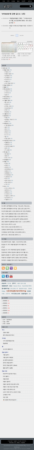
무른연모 (7, 123)
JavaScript (9, 108)
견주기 (14, 283)
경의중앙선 (9, 169)
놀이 (7, 127)
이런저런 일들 (10, 146)
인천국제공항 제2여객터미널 (16, 291)
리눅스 (8, 133)
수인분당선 (9, 175)
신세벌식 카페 (6, 394)
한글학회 (5, 343)
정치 (7, 148)
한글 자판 (8, 70)
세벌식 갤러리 (6, 381)
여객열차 (7, 159)
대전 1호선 (8, 182)
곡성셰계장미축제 (26, 286)
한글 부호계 (8, 85)
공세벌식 (8, 75)
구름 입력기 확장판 (8, 357)
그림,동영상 (9, 125)
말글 (6, 87)
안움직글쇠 (24, 293)
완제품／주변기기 (11, 119)
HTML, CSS (9, 106)
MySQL (8, 112)
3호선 (7, 165)
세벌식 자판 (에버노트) (9, 389)
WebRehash (17, 447)
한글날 (3, 291)
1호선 (7, 163)
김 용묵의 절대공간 (8, 360)
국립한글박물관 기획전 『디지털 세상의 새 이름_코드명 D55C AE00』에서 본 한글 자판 (20, 20)
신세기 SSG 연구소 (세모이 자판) (12, 392)
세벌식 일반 (9, 73)
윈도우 (8, 131)
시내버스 (8, 194)
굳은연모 (7, 115)
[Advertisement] (17, 421)
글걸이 (15, 441)
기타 (7, 184)
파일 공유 (8, 138)
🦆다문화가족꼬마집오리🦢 (10, 400)
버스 (6, 186)
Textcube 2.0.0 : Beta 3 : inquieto (17, 442)
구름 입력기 (6, 355)
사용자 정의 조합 (21, 283)
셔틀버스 (8, 199)
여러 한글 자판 (10, 83)
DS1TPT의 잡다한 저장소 (9, 373)
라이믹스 (7, 98)
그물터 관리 (8, 100)
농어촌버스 (9, 197)
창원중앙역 (5, 286)
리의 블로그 (6, 376)
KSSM (29, 291)
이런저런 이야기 (9, 140)
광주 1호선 (9, 180)
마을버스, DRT (10, 195)
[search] (25, 6)
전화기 (7, 121)
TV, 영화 (8, 150)
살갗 (7, 94)
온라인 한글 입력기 (8, 362)
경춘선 (8, 171)
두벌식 (8, 72)
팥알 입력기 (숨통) (8, 368)
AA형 (3, 293)
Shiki (16, 448)
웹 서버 (8, 102)
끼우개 (8, 92)
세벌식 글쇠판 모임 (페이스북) (11, 384)
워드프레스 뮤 (14, 288)
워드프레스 (8, 96)
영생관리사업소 (23, 288)
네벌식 (7, 81)
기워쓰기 (8, 91)
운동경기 (8, 144)
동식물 (8, 154)
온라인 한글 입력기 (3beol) (10, 365)
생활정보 (8, 142)
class (10, 286)
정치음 (9, 283)
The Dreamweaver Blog (20, 445)
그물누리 (7, 114)
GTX (7, 178)
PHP (7, 110)
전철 (6, 161)
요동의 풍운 (6, 332)
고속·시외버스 (10, 188)
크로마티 (8, 293)
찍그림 (7, 152)
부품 (7, 117)
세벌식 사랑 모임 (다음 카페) (10, 386)
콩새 (30, 293)
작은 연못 (5, 397)
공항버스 (8, 192)
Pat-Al (28, 448)
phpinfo (4, 283)
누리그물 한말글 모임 (8, 340)
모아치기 (8, 79)
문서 (7, 129)
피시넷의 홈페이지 (8, 349)
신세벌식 (8, 77)
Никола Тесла (17, 286)
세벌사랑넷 (6, 379)
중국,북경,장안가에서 (8, 335)
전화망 (30, 288)
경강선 (8, 167)
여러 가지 (8, 157)
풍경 (7, 155)
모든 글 (6, 68)
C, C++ (7, 134)
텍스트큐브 (8, 89)
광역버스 (8, 190)
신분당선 (8, 176)
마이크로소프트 (15, 293)
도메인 (7, 104)
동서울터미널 (5, 288)
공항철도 (8, 173)
